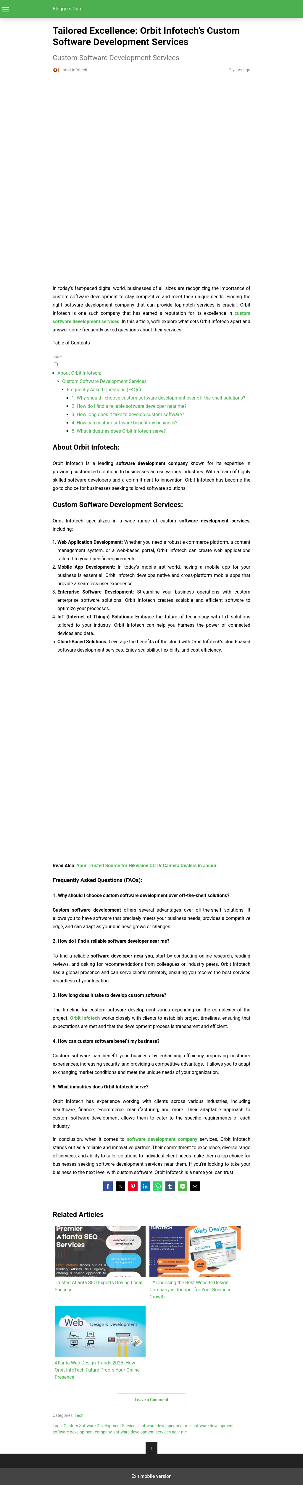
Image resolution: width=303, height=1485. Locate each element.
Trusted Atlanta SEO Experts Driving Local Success (100, 1259)
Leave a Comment (151, 1399)
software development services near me (150, 1432)
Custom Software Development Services (101, 1425)
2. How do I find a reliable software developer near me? (129, 406)
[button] (151, 360)
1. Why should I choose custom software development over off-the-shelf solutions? (158, 398)
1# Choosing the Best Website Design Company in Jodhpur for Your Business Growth (194, 1263)
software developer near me (165, 1425)
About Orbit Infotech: (79, 373)
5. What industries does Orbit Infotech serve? (119, 431)
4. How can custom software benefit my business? (125, 423)
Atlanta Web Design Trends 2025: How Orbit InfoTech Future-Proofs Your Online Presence (100, 1343)
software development (213, 1425)
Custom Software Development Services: (105, 381)
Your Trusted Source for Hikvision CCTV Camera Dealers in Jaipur (146, 865)
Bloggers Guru (68, 9)
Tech (79, 1415)
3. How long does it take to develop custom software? (128, 414)
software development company (82, 1432)
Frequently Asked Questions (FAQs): (104, 389)
